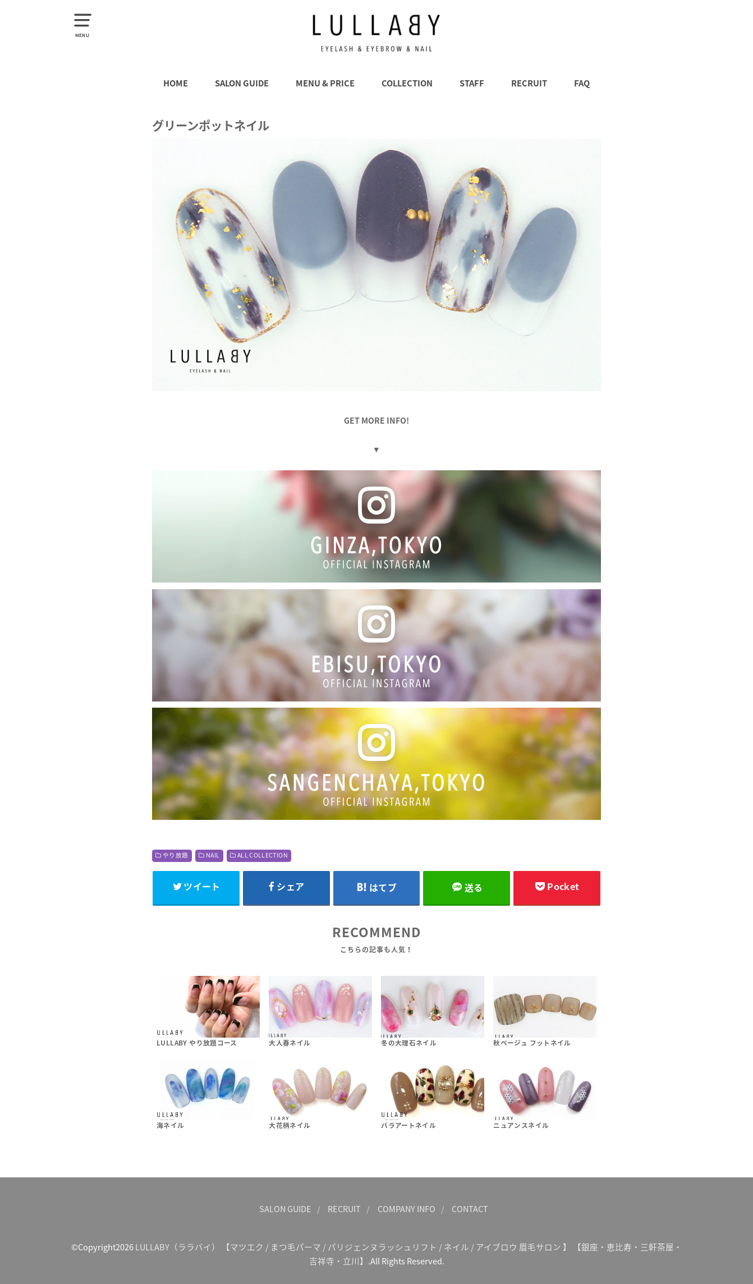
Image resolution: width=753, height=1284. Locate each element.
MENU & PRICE (325, 83)
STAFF (472, 83)
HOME (175, 83)
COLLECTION (407, 83)
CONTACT (470, 1209)
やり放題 (175, 855)
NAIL (212, 855)
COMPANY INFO (406, 1209)
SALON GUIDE (242, 83)
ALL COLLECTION (262, 855)
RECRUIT (529, 83)
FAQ (582, 83)
